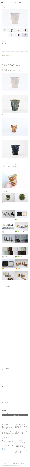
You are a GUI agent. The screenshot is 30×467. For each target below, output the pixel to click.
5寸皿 (2, 202)
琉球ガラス (4, 363)
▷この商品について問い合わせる (6, 54)
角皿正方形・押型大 (4, 256)
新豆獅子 (3, 231)
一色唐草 (3, 296)
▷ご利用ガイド (4, 448)
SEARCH (3, 410)
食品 (3, 365)
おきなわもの (4, 361)
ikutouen (3, 292)
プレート (16, 202)
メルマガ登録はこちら (15, 415)
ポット (3, 380)
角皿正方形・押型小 (18, 256)
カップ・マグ (4, 7)
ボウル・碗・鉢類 (4, 376)
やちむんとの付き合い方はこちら (13, 166)
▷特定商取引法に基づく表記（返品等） (7, 55)
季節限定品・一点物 (6, 386)
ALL (2, 290)
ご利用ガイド (4, 437)
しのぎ (10, 5)
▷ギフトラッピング (18, 437)
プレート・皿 (4, 374)
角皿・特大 (4, 268)
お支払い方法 (6, 445)
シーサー (3, 384)
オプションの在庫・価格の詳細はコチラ (8, 45)
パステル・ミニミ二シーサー (20, 231)
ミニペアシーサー (18, 268)
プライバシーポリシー (24, 463)
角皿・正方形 (17, 219)
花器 (2, 382)
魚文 (3, 300)
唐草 (3, 294)
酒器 (2, 378)
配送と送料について (9, 437)
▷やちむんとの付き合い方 (19, 458)
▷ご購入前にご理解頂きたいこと (20, 456)
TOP (2, 5)
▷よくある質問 (4, 449)
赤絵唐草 (3, 298)
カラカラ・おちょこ (4, 219)
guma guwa (6, 5)
